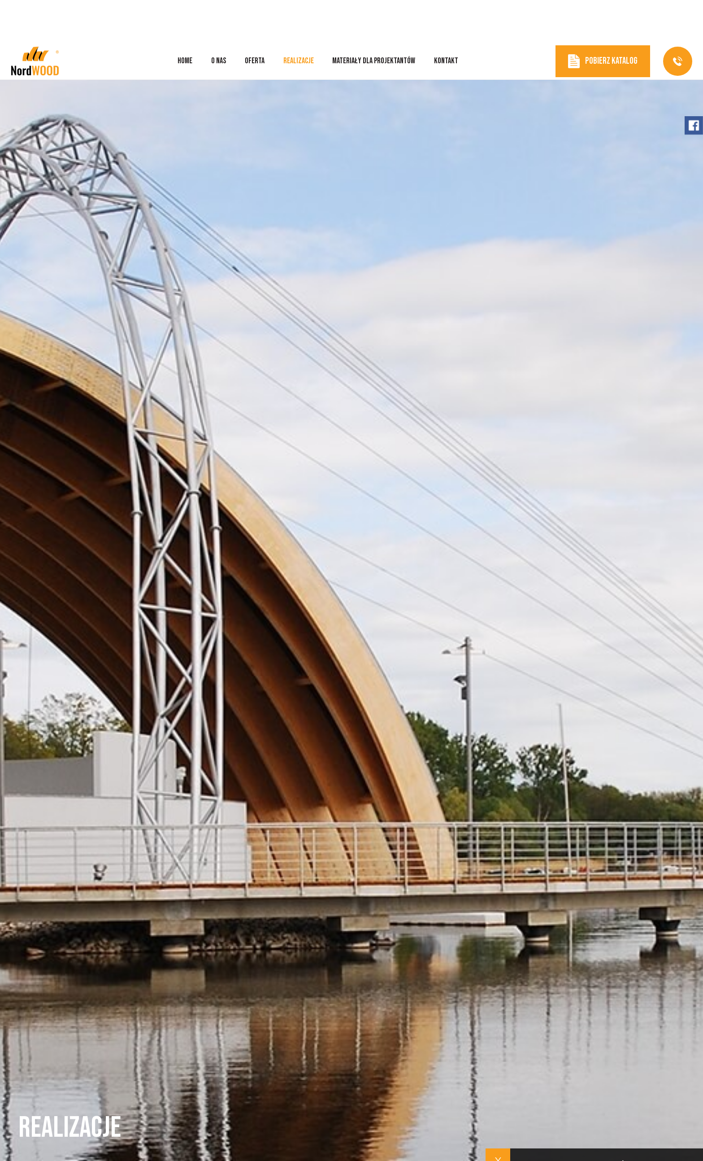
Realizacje (298, 17)
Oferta (255, 17)
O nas (218, 17)
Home (185, 17)
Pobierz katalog (603, 18)
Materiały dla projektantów (373, 17)
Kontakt (446, 17)
